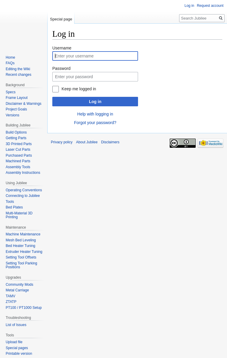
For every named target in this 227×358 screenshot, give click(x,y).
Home (10, 57)
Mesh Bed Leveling (21, 240)
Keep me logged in (78, 88)
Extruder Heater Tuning (24, 252)
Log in (95, 101)
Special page (61, 19)
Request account (210, 6)
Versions (12, 115)
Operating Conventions (24, 190)
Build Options (16, 132)
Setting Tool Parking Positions (21, 265)
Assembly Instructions (23, 173)
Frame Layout (16, 98)
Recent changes (18, 75)
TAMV (10, 296)
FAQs (10, 63)
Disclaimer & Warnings (23, 104)
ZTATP (11, 302)
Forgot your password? (95, 122)
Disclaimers (110, 142)
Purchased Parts (19, 155)
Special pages (17, 348)
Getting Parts (16, 138)
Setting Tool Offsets (21, 257)
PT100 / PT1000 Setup (24, 308)
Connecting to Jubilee (23, 196)
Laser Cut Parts (18, 149)
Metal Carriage (17, 290)
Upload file (14, 342)
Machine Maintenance (23, 234)
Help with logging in (95, 114)
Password (61, 68)
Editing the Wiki (18, 69)
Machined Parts (18, 161)
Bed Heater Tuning (20, 246)
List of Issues (16, 325)
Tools (10, 202)
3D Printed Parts (19, 144)
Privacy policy (61, 142)
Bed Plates (14, 207)
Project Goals (16, 109)
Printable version (19, 353)
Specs (10, 92)
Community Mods (19, 284)
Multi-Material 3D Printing (19, 215)
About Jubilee (87, 142)
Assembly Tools (18, 167)
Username (62, 48)
